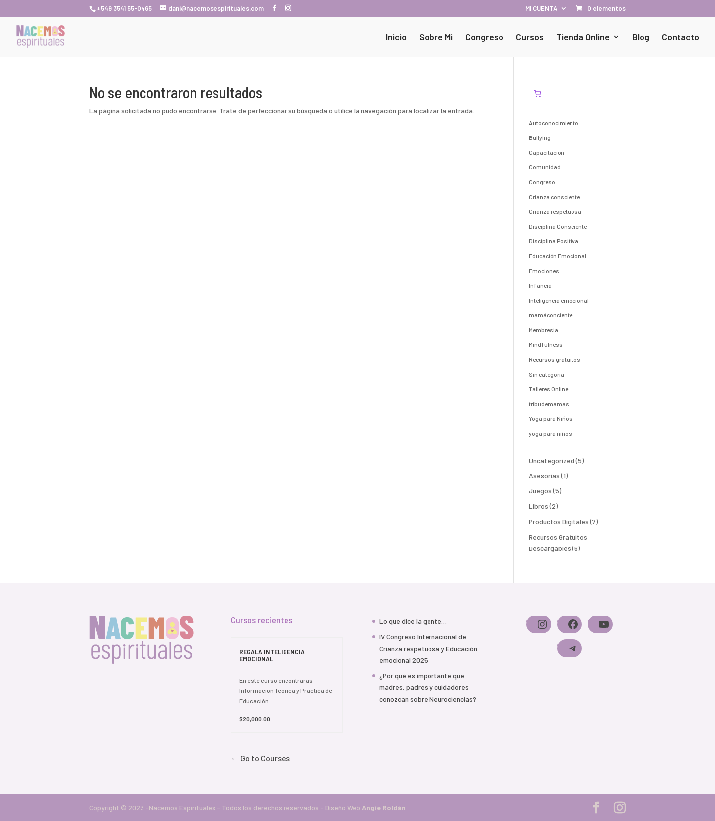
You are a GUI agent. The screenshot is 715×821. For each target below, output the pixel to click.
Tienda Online (583, 37)
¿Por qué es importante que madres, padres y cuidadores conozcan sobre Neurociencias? (427, 687)
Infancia (540, 285)
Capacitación (546, 152)
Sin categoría (546, 374)
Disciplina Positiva (553, 240)
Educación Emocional (557, 255)
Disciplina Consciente (558, 226)
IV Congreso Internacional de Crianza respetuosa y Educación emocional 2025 (428, 648)
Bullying (540, 137)
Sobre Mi (436, 37)
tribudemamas (549, 403)
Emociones (544, 270)
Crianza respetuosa (555, 211)
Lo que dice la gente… (413, 621)
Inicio (396, 37)
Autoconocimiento (553, 122)
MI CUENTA (541, 8)
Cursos (530, 37)
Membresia (543, 329)
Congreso (484, 37)
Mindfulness (546, 344)
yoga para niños (550, 433)
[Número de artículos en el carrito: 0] (537, 93)
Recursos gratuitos (554, 359)
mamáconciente (550, 314)
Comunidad (545, 166)
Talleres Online (548, 388)
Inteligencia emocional (559, 300)
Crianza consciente (554, 196)
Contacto (680, 37)
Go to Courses (264, 758)
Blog (640, 37)
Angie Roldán (384, 807)
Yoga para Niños (550, 418)
